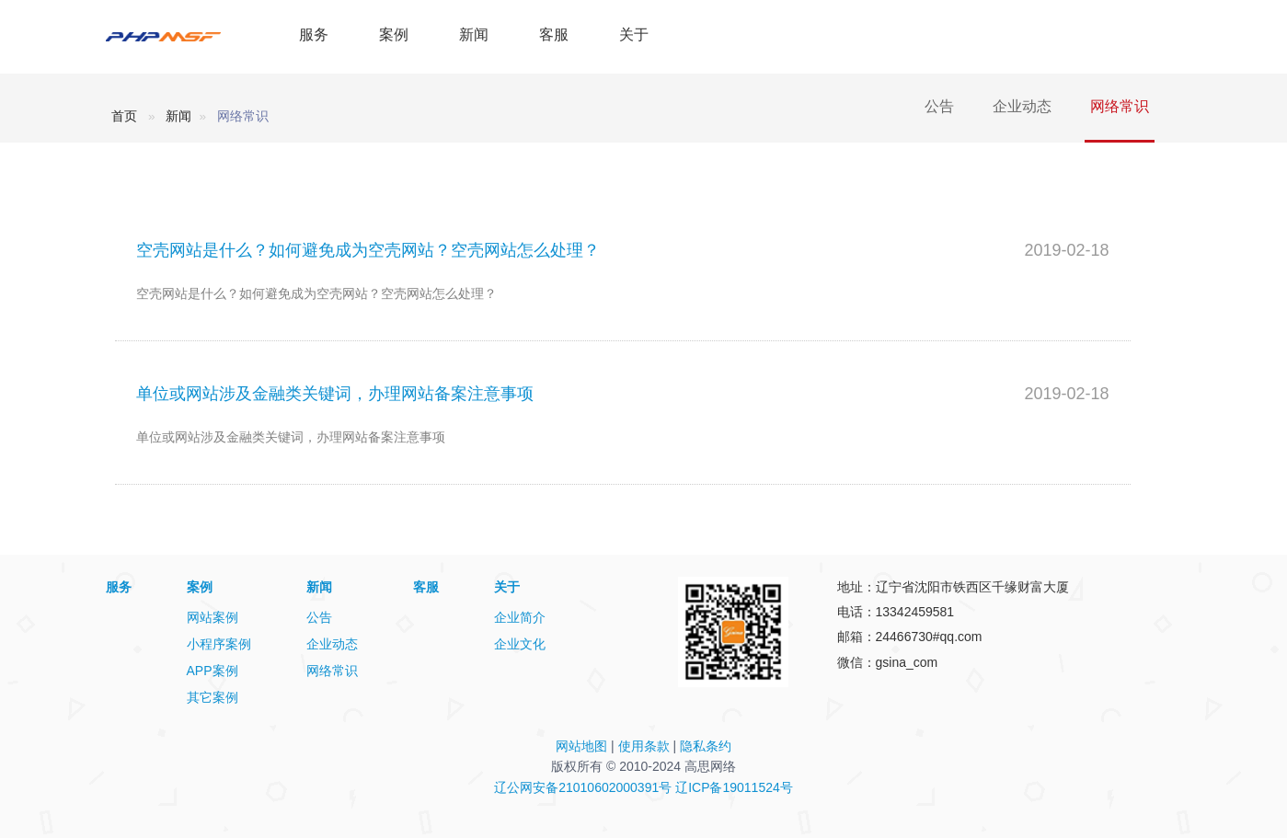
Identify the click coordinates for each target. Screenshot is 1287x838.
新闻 (473, 34)
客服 (554, 34)
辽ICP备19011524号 (734, 787)
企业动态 (1022, 106)
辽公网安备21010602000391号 (583, 787)
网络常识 (1119, 106)
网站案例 (212, 617)
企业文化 (520, 643)
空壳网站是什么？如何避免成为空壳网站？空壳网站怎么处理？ (368, 250)
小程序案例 (219, 643)
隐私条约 (705, 746)
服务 (313, 34)
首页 (124, 116)
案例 (393, 34)
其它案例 (212, 697)
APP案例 (212, 670)
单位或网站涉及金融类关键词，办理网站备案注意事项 (335, 394)
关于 (634, 34)
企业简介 (520, 617)
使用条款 (644, 746)
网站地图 (581, 746)
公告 (939, 106)
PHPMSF (182, 36)
